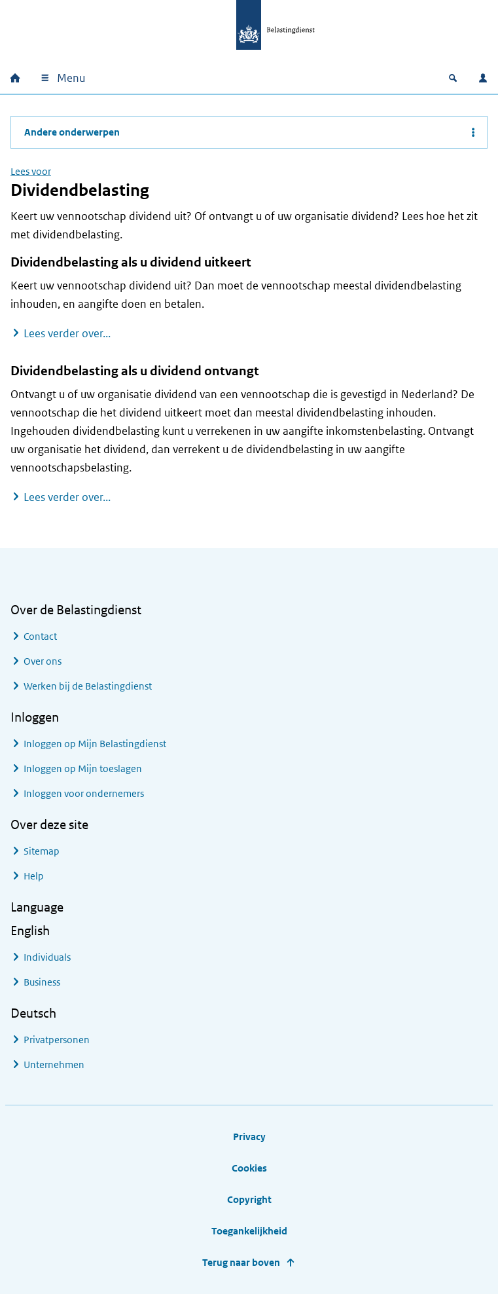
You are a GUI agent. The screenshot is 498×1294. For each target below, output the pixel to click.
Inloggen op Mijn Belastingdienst (95, 743)
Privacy (249, 1136)
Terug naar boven (241, 1262)
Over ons (43, 661)
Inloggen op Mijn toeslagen (83, 768)
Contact (40, 636)
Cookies (249, 1168)
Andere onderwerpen (72, 132)
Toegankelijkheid (249, 1231)
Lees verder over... (67, 333)
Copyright (249, 1199)
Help (34, 876)
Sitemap (42, 851)
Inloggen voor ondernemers (84, 793)
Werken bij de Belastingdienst (88, 686)
